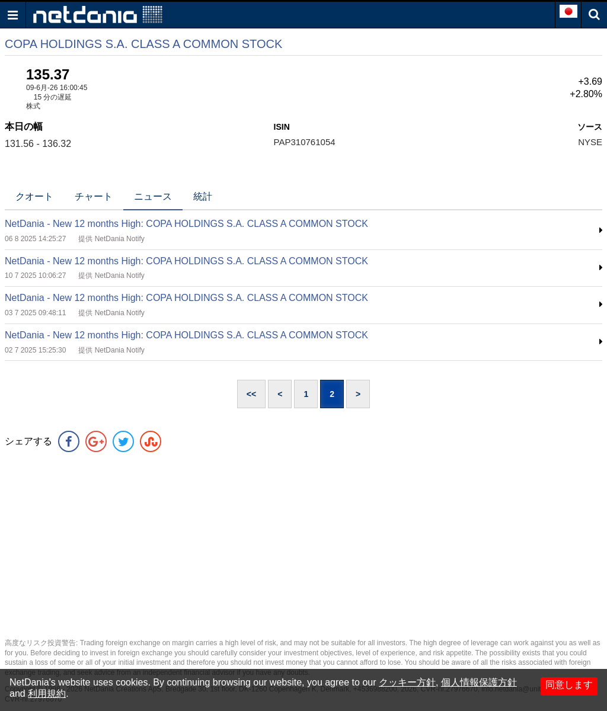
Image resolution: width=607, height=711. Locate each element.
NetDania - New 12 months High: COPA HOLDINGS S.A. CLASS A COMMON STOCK (186, 224)
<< (251, 394)
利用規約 (47, 693)
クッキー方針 (407, 682)
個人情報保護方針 (479, 682)
